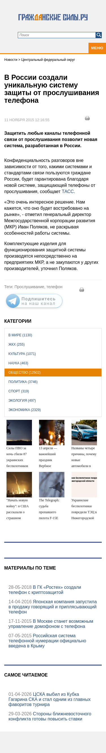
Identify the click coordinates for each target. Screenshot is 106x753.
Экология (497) (22, 401)
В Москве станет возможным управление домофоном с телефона (50, 624)
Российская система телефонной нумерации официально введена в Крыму (47, 640)
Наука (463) (18, 363)
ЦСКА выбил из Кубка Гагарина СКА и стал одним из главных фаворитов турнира (49, 699)
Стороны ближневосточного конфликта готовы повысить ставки (49, 716)
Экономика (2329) (24, 410)
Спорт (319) (18, 391)
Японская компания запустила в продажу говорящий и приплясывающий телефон (52, 606)
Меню (97, 48)
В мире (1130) (20, 335)
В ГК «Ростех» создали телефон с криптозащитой (44, 590)
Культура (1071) (22, 354)
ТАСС (68, 191)
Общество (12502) (24, 373)
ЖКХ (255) (16, 344)
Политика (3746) (23, 382)
